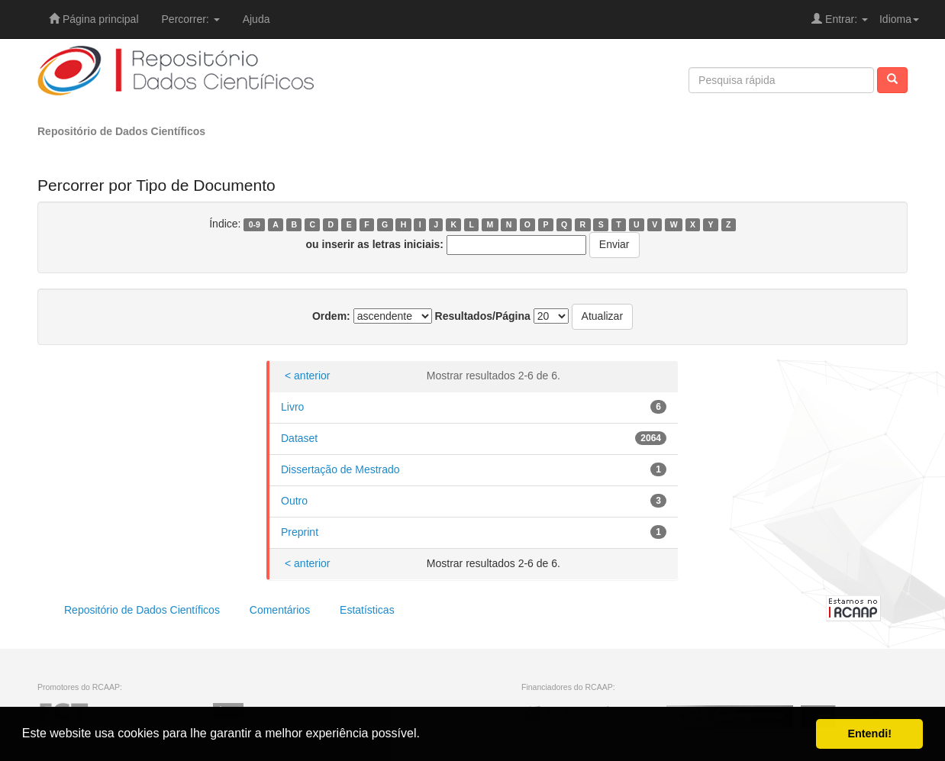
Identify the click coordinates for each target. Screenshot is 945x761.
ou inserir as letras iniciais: (375, 244)
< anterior (308, 375)
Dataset (299, 438)
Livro (292, 407)
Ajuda (256, 19)
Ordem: (331, 316)
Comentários (280, 610)
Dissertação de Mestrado (340, 469)
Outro (294, 501)
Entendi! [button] (869, 733)
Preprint (299, 532)
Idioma (899, 19)
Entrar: (839, 19)
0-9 (254, 224)
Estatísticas (367, 610)
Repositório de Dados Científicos (121, 131)
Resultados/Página (483, 316)
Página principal (94, 19)
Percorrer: (191, 19)
